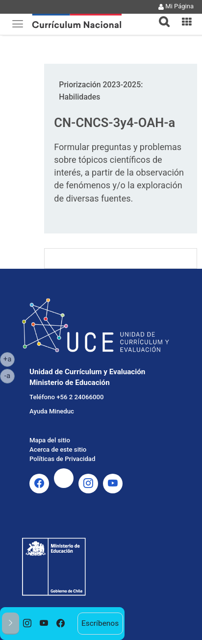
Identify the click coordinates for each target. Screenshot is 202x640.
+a (9, 358)
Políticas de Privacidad (62, 458)
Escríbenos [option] (100, 623)
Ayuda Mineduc (51, 411)
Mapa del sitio (49, 440)
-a (9, 375)
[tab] (160, 16)
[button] (160, 16)
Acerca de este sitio (57, 449)
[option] (27, 624)
